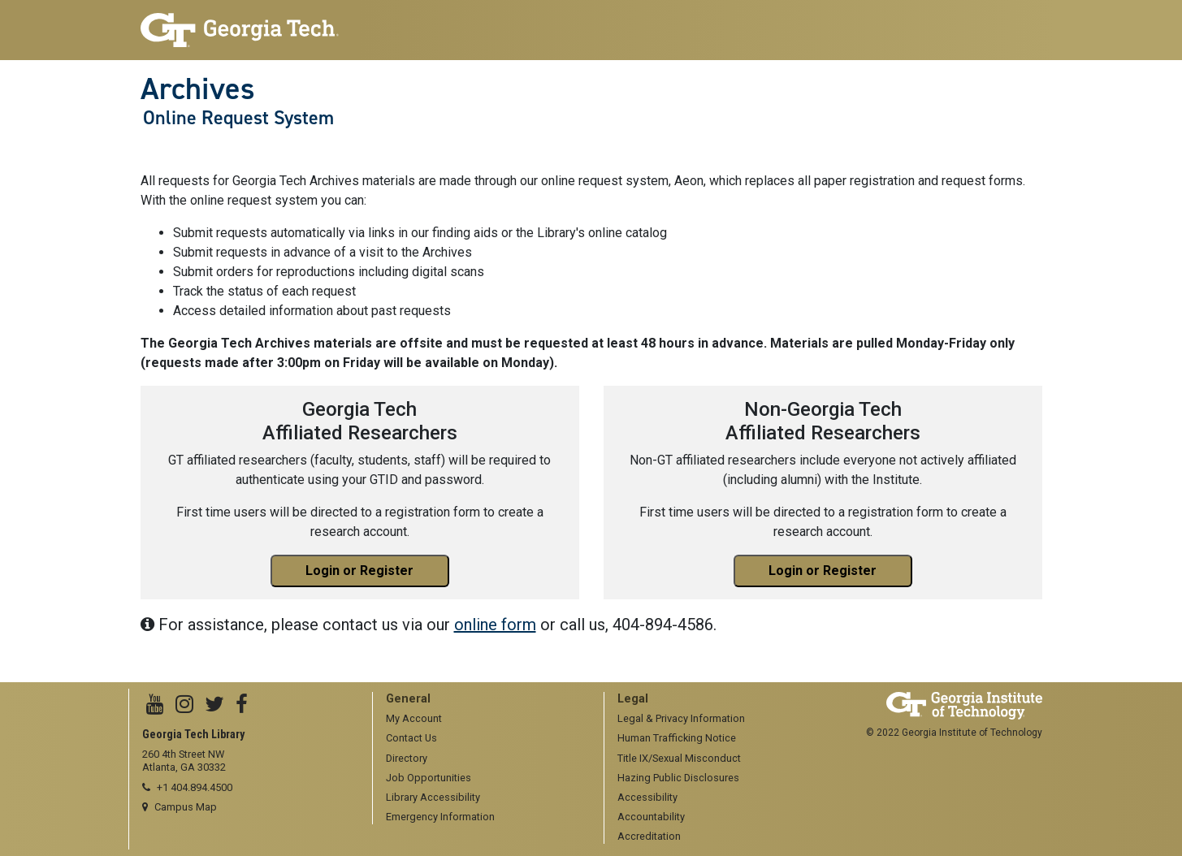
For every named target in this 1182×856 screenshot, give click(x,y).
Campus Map (185, 807)
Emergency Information (440, 817)
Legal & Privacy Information (681, 718)
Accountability (651, 817)
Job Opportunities (428, 778)
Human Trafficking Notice (676, 738)
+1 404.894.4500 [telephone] (194, 787)
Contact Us (411, 738)
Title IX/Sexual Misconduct (679, 758)
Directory (406, 758)
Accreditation (649, 836)
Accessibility (647, 797)
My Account (414, 718)
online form (495, 624)
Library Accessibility (433, 797)
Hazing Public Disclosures (678, 778)
